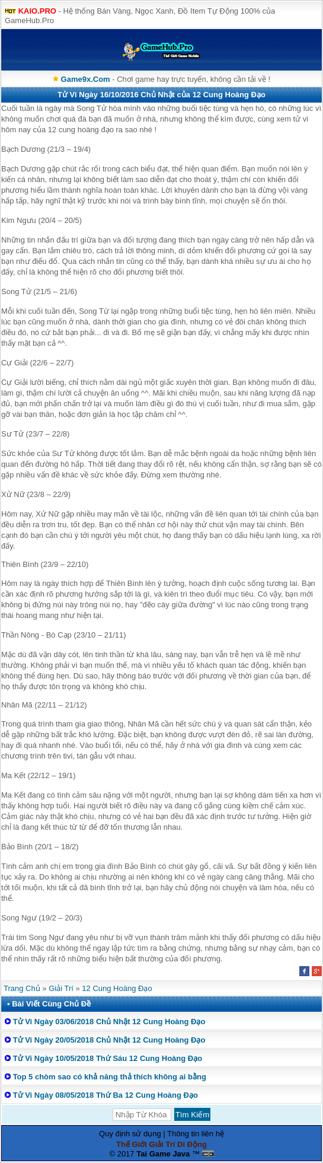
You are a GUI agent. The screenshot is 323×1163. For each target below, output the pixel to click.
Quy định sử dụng (130, 1133)
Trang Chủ (22, 988)
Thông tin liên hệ (195, 1133)
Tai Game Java (163, 1153)
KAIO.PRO (37, 11)
